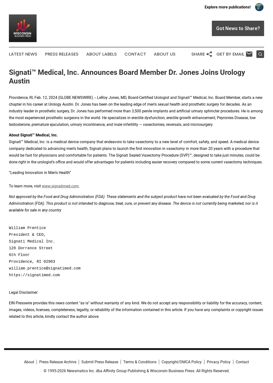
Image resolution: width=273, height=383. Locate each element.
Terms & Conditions (139, 362)
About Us (165, 54)
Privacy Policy (219, 362)
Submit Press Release (99, 362)
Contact (135, 54)
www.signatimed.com (60, 186)
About (29, 362)
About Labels (101, 54)
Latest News (23, 54)
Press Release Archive (57, 362)
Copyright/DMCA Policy (182, 362)
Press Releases (61, 54)
